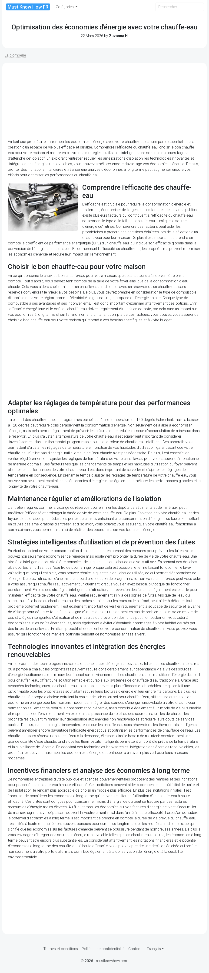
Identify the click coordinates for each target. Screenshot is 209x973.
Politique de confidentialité (103, 949)
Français (154, 949)
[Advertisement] (104, 101)
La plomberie (15, 55)
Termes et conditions (60, 949)
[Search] (179, 7)
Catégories (65, 7)
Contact (134, 949)
